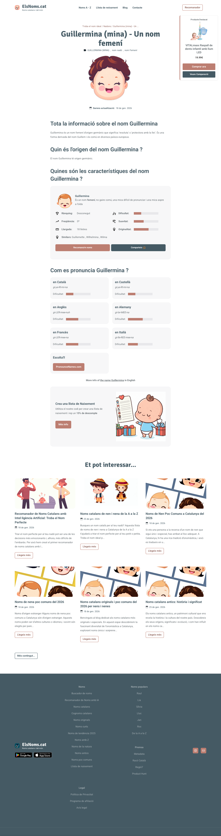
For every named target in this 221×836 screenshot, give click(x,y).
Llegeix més (24, 555)
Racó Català (139, 760)
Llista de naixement (82, 766)
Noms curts (82, 726)
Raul (139, 693)
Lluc (139, 713)
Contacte (137, 8)
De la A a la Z (139, 733)
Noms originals (82, 720)
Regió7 (139, 767)
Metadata (139, 754)
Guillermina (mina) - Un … (126, 26)
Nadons (107, 26)
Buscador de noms (82, 693)
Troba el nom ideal (91, 26)
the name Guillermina (112, 380)
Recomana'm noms (82, 247)
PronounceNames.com (68, 367)
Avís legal (81, 808)
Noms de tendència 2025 (81, 733)
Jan (139, 720)
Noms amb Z (82, 740)
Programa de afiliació (81, 801)
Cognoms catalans (82, 713)
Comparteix (138, 247)
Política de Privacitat (82, 794)
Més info (63, 424)
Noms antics (82, 753)
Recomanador (196, 7)
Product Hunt (139, 774)
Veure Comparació (199, 74)
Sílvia (139, 707)
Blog (125, 8)
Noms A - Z (85, 8)
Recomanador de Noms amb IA (82, 700)
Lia (139, 700)
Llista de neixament (107, 8)
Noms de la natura (82, 746)
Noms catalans (82, 707)
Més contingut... (26, 656)
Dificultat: (58, 294)
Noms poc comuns (82, 760)
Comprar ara (199, 67)
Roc (139, 726)
